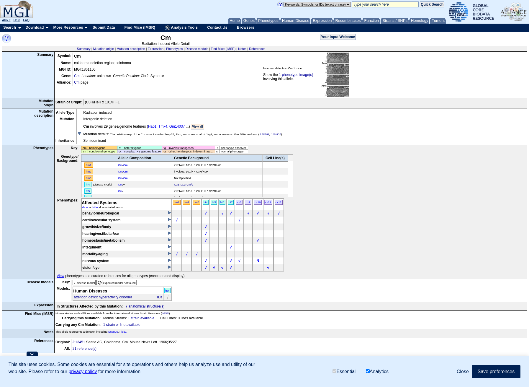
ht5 (214, 202)
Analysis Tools (181, 27)
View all (197, 126)
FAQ (26, 20)
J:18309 (264, 134)
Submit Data (104, 27)
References (257, 49)
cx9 (248, 202)
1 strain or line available (121, 325)
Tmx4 (162, 126)
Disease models (197, 49)
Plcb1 (123, 331)
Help (16, 20)
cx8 (239, 202)
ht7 (230, 202)
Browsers (245, 27)
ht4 (205, 202)
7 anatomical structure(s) (144, 306)
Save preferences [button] (496, 371)
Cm (77, 76)
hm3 (196, 202)
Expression (155, 49)
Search (9, 27)
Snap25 (113, 331)
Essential (344, 371)
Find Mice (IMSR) (139, 27)
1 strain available (141, 318)
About (6, 20)
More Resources (68, 27)
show (85, 207)
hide (95, 207)
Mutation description (131, 49)
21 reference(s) (84, 349)
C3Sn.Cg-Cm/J (183, 184)
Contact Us (217, 27)
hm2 (186, 202)
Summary (84, 49)
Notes (242, 49)
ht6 (222, 202)
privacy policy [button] (82, 371)
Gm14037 (177, 126)
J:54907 (276, 134)
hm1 (176, 202)
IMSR (165, 313)
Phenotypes (174, 49)
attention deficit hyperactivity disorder (103, 297)
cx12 (278, 202)
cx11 (268, 202)
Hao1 (152, 126)
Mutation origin (103, 49)
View (60, 276)
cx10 (258, 202)
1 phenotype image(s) (296, 75)
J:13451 (79, 342)
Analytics (377, 371)
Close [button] (463, 371)
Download (34, 27)
